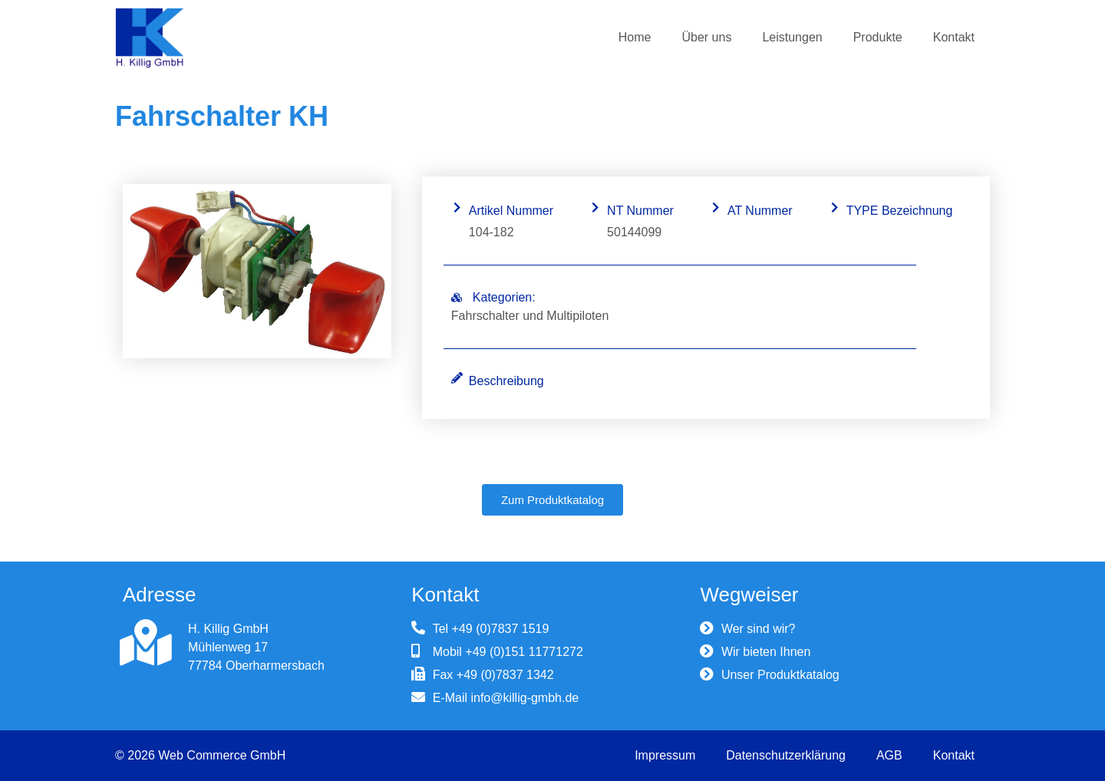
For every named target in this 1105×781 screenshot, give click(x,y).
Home (634, 37)
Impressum (665, 755)
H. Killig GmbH (228, 628)
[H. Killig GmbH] (146, 643)
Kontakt (954, 37)
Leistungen (792, 37)
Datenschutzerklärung (786, 755)
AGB (889, 755)
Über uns (706, 37)
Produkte (877, 37)
